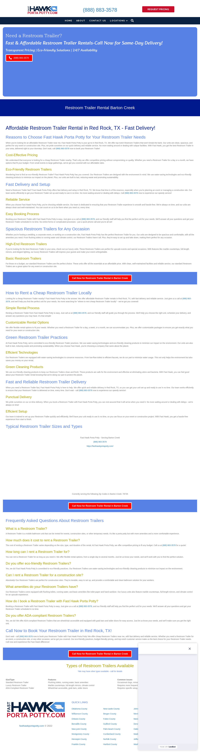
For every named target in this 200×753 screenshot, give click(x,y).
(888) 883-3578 (100, 10)
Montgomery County (80, 734)
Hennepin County (79, 739)
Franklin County (78, 744)
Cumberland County (112, 734)
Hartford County (110, 744)
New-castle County (111, 709)
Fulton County (109, 719)
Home (68, 20)
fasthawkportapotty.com (31, 726)
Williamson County (80, 714)
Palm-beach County (111, 729)
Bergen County (109, 714)
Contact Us (97, 20)
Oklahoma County (79, 709)
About (80, 20)
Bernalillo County (79, 724)
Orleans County (78, 719)
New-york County (79, 729)
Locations (117, 20)
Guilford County (110, 724)
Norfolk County (109, 739)
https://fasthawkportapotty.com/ (100, 446)
